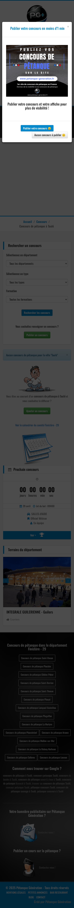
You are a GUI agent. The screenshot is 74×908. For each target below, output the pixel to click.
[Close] (68, 26)
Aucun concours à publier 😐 (49, 135)
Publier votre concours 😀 (37, 128)
